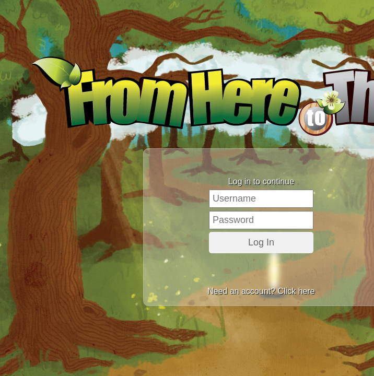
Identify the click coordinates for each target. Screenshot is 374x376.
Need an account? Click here (260, 291)
